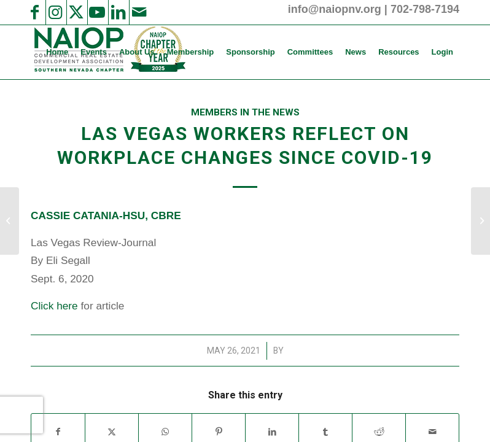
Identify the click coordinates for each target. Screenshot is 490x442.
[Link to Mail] (139, 12)
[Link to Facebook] (34, 12)
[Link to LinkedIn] (118, 12)
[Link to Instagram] (55, 12)
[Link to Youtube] (97, 12)
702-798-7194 (425, 9)
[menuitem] (57, 52)
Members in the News (245, 112)
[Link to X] (76, 12)
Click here (54, 306)
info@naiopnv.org (334, 9)
